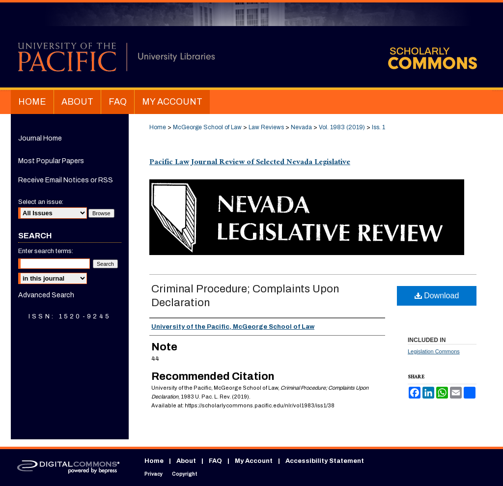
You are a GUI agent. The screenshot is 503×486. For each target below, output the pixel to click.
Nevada (301, 127)
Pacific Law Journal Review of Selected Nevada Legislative (249, 163)
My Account (254, 460)
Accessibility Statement (324, 460)
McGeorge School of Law (207, 127)
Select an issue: (40, 202)
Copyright (184, 474)
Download (437, 295)
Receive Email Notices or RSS (65, 180)
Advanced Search (46, 295)
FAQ (215, 460)
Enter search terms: (45, 251)
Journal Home (40, 138)
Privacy (153, 474)
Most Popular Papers (51, 161)
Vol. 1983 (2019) (342, 127)
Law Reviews (266, 127)
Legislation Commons (434, 351)
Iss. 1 (378, 127)
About (186, 460)
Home (157, 127)
